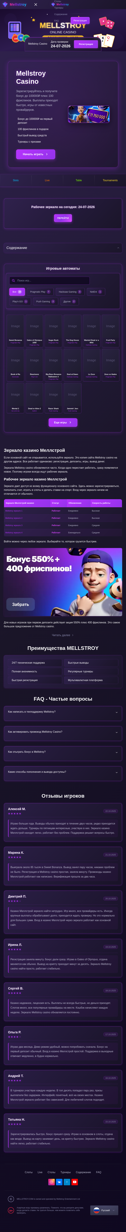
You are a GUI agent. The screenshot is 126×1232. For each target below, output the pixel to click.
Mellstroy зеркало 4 (13, 539)
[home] (63, 4)
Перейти (63, 223)
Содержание (60, 14)
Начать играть (35, 154)
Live (40, 1184)
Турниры (58, 7)
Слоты (29, 1184)
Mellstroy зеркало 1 (13, 517)
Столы (51, 1184)
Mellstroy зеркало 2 (13, 524)
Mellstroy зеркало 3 (13, 532)
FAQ (56, 20)
